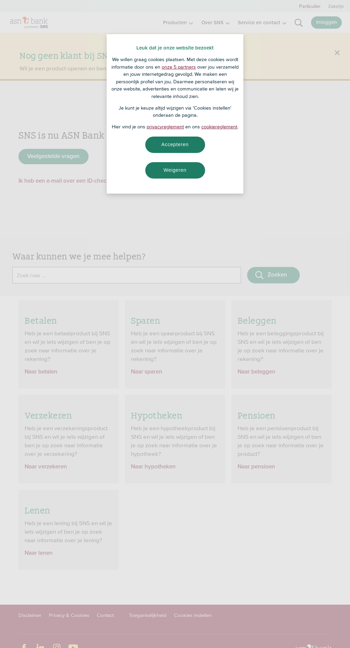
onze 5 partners (179, 67)
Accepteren (175, 144)
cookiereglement (219, 126)
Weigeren (174, 170)
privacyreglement (165, 126)
